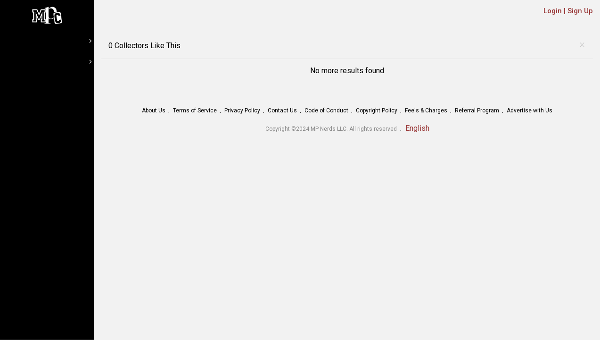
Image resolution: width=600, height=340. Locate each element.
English (417, 128)
